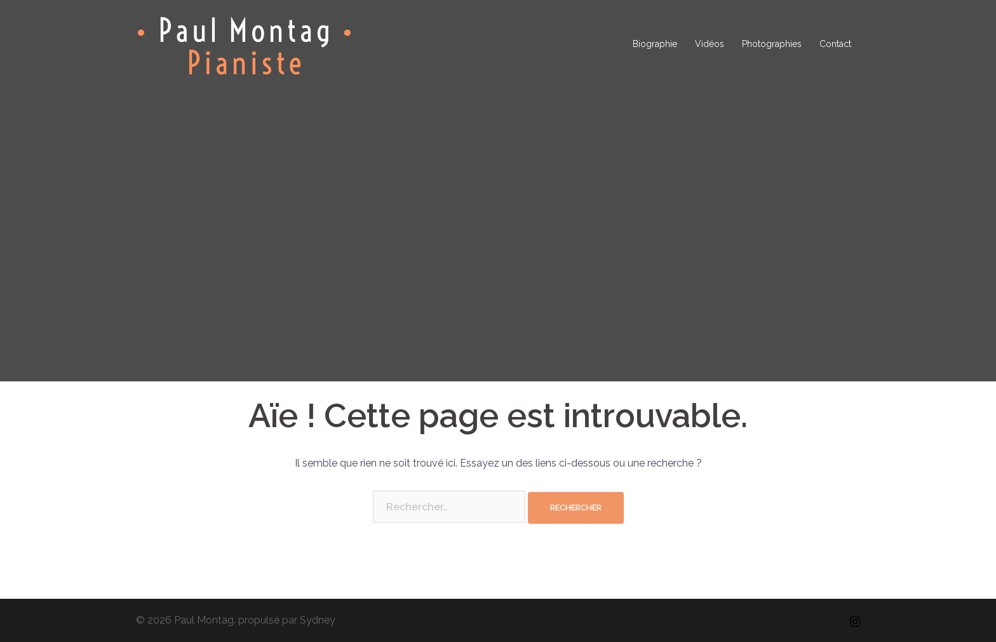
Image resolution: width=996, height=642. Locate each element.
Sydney (317, 620)
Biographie (655, 44)
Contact (835, 44)
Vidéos (709, 44)
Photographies (772, 44)
